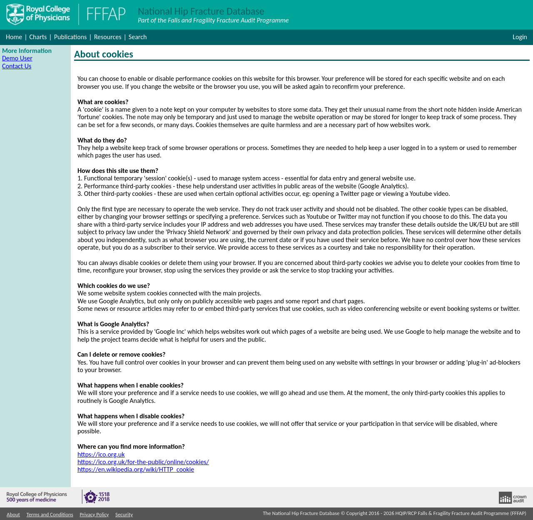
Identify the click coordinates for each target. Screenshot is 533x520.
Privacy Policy (94, 515)
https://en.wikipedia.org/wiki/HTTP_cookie (135, 469)
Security (124, 515)
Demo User (17, 58)
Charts (38, 37)
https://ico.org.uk (101, 454)
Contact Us (16, 66)
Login (520, 37)
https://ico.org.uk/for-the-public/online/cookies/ (143, 462)
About (13, 515)
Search (138, 37)
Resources (108, 37)
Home (14, 37)
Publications (70, 37)
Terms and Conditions (50, 515)
